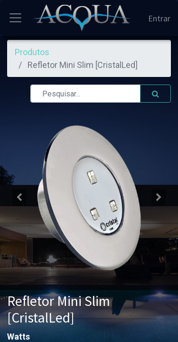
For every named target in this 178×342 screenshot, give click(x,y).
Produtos (32, 52)
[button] (19, 197)
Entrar (159, 18)
